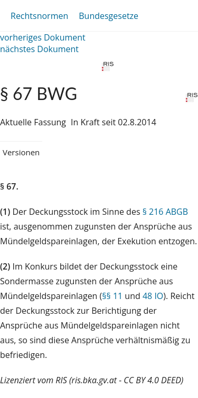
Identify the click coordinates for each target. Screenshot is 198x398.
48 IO (153, 296)
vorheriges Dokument (43, 37)
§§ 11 (112, 296)
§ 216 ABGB (165, 211)
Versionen (21, 152)
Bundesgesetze (108, 16)
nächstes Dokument (39, 49)
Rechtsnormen (39, 16)
